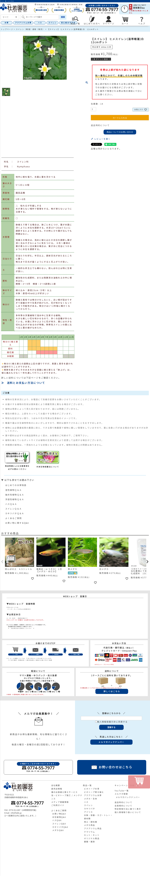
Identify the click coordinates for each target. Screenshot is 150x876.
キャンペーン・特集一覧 (127, 785)
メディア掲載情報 (60, 802)
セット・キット (91, 835)
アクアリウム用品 (93, 828)
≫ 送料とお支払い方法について (23, 383)
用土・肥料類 (90, 822)
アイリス (88, 812)
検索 (63, 17)
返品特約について (100, 125)
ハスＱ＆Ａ (11, 504)
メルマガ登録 (121, 794)
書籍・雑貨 (89, 841)
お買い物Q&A (59, 813)
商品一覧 (87, 785)
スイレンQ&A (59, 823)
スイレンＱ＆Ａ (13, 508)
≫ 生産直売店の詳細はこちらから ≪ (21, 628)
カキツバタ (89, 808)
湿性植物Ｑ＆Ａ (13, 490)
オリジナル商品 (91, 838)
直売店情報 (56, 788)
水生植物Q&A (59, 817)
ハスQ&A (57, 820)
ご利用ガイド (58, 805)
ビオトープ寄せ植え (94, 792)
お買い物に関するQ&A (17, 523)
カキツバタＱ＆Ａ (14, 513)
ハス (40, 22)
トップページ (7, 29)
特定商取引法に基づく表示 (128, 809)
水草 (7, 22)
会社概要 (55, 785)
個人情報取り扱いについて (128, 812)
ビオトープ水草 (91, 788)
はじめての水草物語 (15, 485)
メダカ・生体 (90, 798)
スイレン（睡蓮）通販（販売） (30, 29)
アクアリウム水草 (23, 22)
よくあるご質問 (13, 518)
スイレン (52, 22)
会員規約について (123, 805)
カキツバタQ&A (60, 827)
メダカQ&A (58, 830)
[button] (2, 561)
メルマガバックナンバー (128, 797)
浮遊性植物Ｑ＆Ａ (14, 499)
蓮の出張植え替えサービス (64, 792)
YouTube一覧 (122, 790)
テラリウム (89, 832)
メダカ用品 (89, 825)
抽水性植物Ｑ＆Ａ (14, 494)
